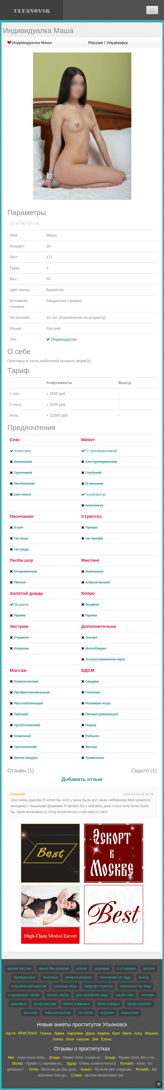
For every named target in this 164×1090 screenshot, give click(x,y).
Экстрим (19, 626)
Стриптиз (91, 516)
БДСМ (88, 670)
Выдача (22, 604)
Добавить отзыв (82, 779)
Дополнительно (98, 626)
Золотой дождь (26, 593)
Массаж (18, 670)
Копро (88, 593)
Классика (23, 451)
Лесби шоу (21, 560)
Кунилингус (96, 494)
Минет (88, 439)
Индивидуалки (64, 339)
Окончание (22, 516)
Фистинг (90, 560)
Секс (15, 439)
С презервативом (101, 451)
